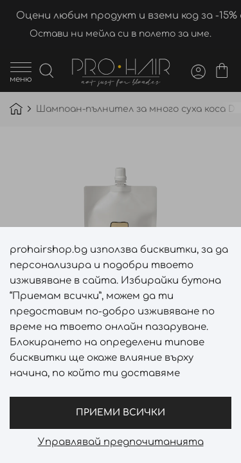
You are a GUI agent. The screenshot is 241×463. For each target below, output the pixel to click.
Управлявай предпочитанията (121, 442)
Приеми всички (120, 412)
